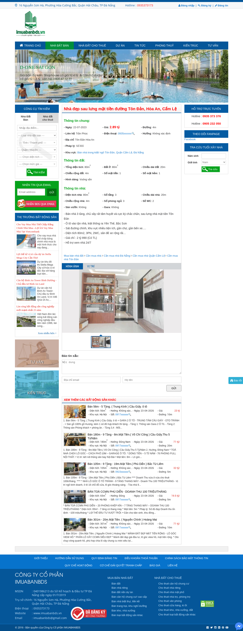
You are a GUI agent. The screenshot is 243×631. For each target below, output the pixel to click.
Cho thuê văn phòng (170, 600)
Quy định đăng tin (104, 558)
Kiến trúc (190, 45)
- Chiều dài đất (150, 167)
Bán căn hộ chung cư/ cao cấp (129, 596)
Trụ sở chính (23, 600)
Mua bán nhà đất (73, 255)
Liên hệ (172, 565)
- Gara (106, 207)
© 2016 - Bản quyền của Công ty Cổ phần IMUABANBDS (47, 627)
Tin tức (140, 45)
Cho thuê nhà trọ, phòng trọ (174, 596)
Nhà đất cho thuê (92, 45)
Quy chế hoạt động (78, 565)
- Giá (105, 127)
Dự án (120, 45)
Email (18, 618)
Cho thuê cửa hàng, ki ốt (172, 605)
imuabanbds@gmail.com (50, 618)
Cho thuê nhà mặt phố (171, 592)
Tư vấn (213, 45)
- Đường (146, 127)
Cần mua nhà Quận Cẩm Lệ (149, 255)
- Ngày (68, 127)
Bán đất (116, 583)
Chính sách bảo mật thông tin (186, 558)
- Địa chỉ (69, 139)
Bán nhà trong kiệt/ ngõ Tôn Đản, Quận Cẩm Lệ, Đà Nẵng (110, 152)
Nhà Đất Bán (59, 45)
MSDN (19, 591)
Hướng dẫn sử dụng (69, 558)
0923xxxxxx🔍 (123, 471)
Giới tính (192, 162)
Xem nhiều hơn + (47, 333)
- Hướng (146, 133)
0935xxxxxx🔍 (126, 133)
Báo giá (155, 565)
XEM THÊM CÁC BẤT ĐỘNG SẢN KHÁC (90, 399)
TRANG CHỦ (30, 45)
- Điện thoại (109, 133)
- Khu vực (70, 152)
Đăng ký (204, 5)
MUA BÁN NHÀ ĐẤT (120, 577)
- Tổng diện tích (73, 167)
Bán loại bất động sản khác (127, 615)
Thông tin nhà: (75, 188)
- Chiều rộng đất (74, 173)
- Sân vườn (71, 207)
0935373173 (145, 5)
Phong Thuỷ (164, 45)
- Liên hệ (69, 133)
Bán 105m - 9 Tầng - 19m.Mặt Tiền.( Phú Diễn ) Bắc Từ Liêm (125, 463)
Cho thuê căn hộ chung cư (173, 583)
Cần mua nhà (93, 255)
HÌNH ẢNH (72, 266)
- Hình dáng (71, 179)
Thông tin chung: (77, 120)
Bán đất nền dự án (122, 592)
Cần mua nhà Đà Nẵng (117, 255)
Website (20, 613)
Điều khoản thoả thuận (141, 558)
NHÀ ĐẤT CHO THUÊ (168, 577)
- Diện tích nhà (73, 194)
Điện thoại (22, 608)
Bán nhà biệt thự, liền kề (126, 601)
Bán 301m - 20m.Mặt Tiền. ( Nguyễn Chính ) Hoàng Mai (122, 519)
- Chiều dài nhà (150, 194)
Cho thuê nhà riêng (169, 587)
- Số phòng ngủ (111, 200)
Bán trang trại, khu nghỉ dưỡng (129, 605)
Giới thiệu (41, 558)
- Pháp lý (69, 145)
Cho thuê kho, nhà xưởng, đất (175, 609)
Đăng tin (221, 5)
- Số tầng (107, 194)
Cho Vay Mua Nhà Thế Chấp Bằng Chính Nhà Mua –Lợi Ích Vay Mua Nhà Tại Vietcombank (35, 228)
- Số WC (146, 200)
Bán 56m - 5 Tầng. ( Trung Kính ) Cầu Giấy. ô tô (117, 406)
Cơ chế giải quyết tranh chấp (121, 565)
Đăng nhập (186, 5)
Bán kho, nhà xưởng (123, 610)
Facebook (190, 139)
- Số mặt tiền (110, 173)
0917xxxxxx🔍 (123, 414)
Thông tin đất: (74, 160)
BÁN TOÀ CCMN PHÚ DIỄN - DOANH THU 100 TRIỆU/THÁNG (127, 491)
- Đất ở (106, 167)
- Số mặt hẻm (149, 173)
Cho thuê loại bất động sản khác (177, 614)
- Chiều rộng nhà (74, 200)
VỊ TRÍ (90, 266)
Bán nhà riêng (120, 587)
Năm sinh (193, 156)
